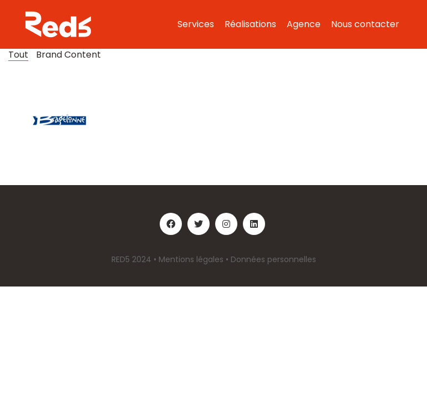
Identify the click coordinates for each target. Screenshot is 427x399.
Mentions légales (191, 259)
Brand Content (68, 54)
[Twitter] (198, 224)
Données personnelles (273, 259)
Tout (18, 54)
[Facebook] (171, 224)
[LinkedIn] (254, 224)
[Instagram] (226, 224)
